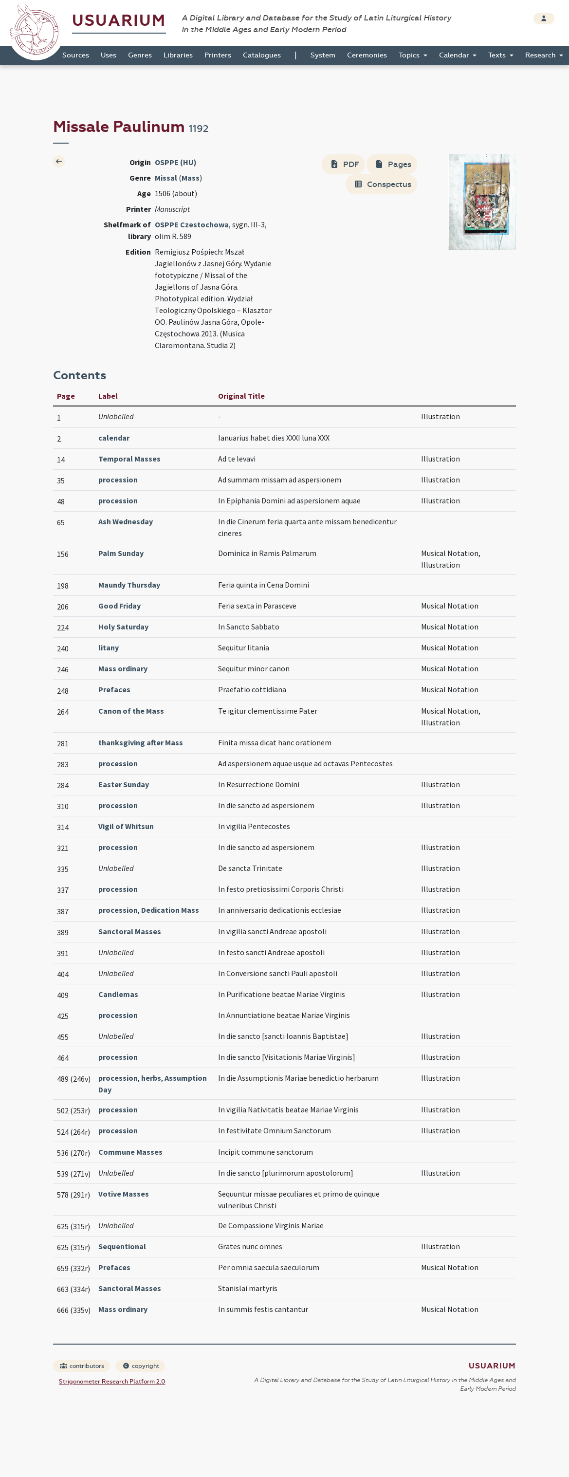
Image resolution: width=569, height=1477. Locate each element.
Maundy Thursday (129, 585)
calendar (113, 438)
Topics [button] (410, 55)
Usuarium (119, 20)
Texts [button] (498, 55)
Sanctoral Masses (129, 931)
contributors (82, 1366)
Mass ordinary (122, 668)
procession (118, 479)
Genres (140, 55)
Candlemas (118, 994)
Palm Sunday (121, 553)
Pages (392, 164)
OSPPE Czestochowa (192, 224)
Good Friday (119, 605)
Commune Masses (130, 1152)
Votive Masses (123, 1194)
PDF (344, 164)
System (323, 55)
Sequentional (122, 1246)
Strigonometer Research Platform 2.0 (112, 1381)
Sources (75, 55)
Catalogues (262, 55)
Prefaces (114, 689)
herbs (151, 1078)
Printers (217, 55)
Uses (108, 55)
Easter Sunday (123, 784)
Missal (166, 178)
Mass (191, 178)
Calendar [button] (455, 55)
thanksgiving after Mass (140, 742)
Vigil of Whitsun (126, 826)
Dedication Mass (170, 910)
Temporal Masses (129, 458)
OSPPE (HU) (176, 162)
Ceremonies (367, 55)
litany (108, 647)
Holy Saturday (123, 626)
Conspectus (382, 184)
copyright (140, 1366)
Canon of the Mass (131, 711)
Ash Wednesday (125, 521)
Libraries (178, 55)
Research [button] (541, 55)
